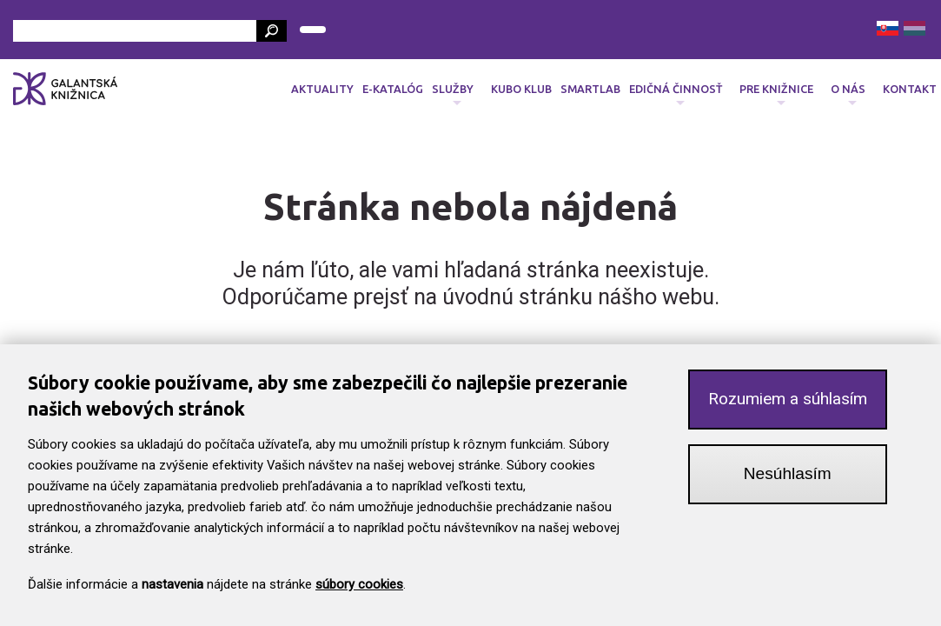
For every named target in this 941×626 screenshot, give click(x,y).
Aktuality (322, 89)
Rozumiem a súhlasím (787, 402)
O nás (848, 94)
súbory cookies (359, 588)
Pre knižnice (776, 94)
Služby (453, 94)
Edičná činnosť (675, 94)
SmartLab (590, 89)
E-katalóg (392, 89)
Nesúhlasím (788, 477)
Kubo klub (521, 89)
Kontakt (910, 89)
